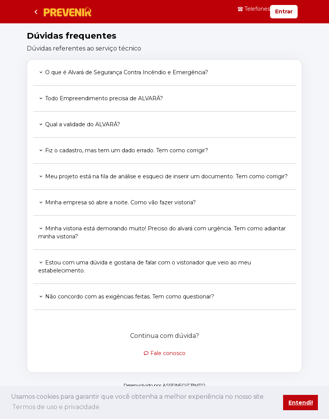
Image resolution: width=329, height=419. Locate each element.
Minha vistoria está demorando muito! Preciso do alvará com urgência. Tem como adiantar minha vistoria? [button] (162, 232)
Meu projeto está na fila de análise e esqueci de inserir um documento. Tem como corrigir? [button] (163, 176)
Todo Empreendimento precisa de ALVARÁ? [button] (100, 98)
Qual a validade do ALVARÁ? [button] (79, 124)
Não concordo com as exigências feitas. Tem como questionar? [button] (126, 296)
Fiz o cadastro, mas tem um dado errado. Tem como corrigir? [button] (123, 150)
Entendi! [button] (300, 402)
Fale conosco (164, 353)
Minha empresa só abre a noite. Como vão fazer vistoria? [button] (117, 202)
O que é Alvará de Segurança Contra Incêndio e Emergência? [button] (123, 72)
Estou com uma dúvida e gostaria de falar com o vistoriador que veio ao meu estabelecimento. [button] (144, 266)
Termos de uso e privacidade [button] (55, 407)
